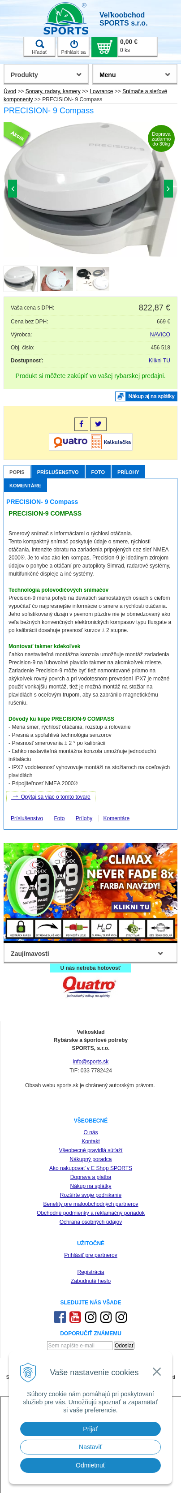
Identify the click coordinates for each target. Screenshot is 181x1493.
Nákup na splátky (90, 1186)
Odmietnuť (90, 1465)
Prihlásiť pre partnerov (90, 1255)
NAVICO (160, 334)
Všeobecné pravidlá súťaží (91, 1150)
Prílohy (128, 472)
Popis (17, 472)
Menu (107, 74)
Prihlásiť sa (73, 47)
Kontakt (91, 1141)
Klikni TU (159, 360)
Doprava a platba (90, 1177)
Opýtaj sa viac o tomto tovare (50, 796)
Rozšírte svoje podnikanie (90, 1195)
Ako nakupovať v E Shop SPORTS (90, 1168)
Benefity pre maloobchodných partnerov (90, 1204)
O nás (90, 1132)
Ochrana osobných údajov (91, 1222)
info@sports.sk (91, 1061)
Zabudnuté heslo (91, 1281)
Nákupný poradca (90, 1159)
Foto (98, 472)
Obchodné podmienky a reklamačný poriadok (91, 1213)
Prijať (90, 1429)
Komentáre (25, 485)
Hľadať (39, 47)
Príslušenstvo (58, 472)
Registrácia (90, 1272)
